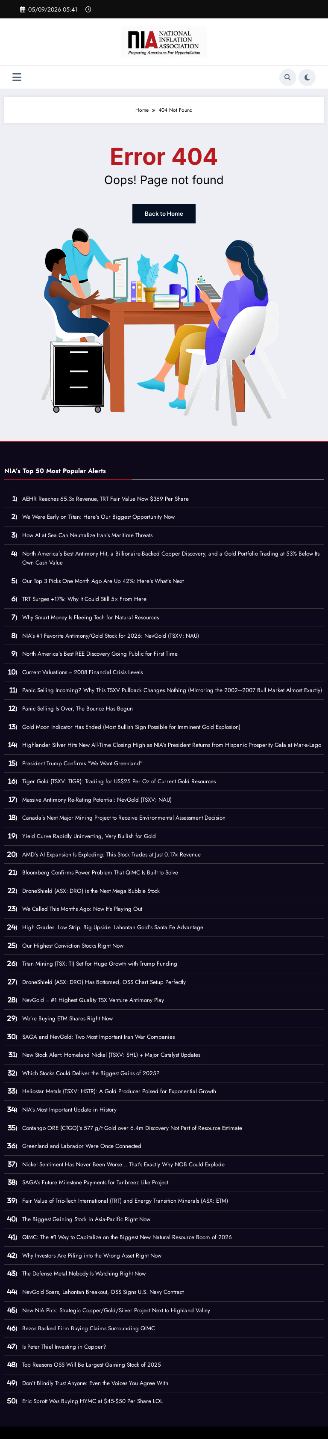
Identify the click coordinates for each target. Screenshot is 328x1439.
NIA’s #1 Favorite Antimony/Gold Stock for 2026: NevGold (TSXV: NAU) (110, 635)
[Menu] (16, 77)
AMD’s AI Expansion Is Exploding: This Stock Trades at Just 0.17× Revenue (111, 854)
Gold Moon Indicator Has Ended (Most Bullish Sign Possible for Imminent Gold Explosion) (131, 726)
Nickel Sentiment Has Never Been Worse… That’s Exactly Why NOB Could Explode (123, 1164)
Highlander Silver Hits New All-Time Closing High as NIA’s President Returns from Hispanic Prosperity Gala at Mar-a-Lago (171, 744)
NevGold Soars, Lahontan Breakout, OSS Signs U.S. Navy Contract (103, 1291)
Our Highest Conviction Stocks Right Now (72, 945)
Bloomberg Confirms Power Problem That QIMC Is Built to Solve (100, 872)
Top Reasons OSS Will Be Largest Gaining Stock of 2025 (91, 1364)
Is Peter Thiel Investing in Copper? (64, 1346)
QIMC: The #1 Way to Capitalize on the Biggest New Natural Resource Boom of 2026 (127, 1237)
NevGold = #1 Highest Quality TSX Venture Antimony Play (93, 1000)
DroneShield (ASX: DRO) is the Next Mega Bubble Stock (91, 890)
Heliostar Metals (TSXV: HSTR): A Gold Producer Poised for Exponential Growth (119, 1091)
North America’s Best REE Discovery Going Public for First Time (100, 653)
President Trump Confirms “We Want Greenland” (82, 762)
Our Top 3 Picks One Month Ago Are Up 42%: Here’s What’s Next (103, 581)
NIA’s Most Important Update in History (69, 1109)
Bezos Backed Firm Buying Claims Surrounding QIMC (88, 1328)
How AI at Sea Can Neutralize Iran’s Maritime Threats (87, 535)
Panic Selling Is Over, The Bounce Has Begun (77, 708)
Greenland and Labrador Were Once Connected (81, 1146)
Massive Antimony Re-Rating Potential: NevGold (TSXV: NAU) (97, 799)
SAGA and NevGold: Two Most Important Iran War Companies (98, 1036)
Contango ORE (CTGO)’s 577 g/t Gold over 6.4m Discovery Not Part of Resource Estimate (132, 1127)
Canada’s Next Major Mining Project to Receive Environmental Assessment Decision (124, 817)
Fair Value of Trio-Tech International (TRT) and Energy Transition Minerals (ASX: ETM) (125, 1200)
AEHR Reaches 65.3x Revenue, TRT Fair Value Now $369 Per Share (105, 498)
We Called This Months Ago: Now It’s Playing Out (82, 908)
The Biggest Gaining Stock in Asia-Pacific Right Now (86, 1218)
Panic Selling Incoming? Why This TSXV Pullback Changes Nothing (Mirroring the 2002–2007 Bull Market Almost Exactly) (172, 690)
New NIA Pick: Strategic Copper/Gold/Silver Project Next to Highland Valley (116, 1309)
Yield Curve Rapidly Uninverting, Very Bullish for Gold (89, 836)
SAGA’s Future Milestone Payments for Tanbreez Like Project (95, 1182)
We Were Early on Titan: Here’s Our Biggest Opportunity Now (98, 516)
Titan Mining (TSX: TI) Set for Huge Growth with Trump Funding (99, 963)
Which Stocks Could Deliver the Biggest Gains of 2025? (91, 1073)
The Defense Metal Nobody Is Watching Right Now (84, 1273)
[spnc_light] (307, 77)
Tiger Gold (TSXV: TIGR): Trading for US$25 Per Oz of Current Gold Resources (119, 781)
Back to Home (164, 213)
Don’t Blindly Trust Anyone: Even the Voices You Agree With (95, 1383)
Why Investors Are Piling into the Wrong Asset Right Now (91, 1255)
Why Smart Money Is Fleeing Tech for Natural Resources (90, 617)
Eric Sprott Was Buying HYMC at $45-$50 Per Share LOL (92, 1401)
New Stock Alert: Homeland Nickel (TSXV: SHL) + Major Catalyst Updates (111, 1054)
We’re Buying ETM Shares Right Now (67, 1018)
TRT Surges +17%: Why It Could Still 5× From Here (84, 599)
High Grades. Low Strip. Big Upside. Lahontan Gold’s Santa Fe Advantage (112, 927)
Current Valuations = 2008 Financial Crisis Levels (82, 672)
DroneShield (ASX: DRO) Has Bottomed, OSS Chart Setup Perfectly (104, 982)
